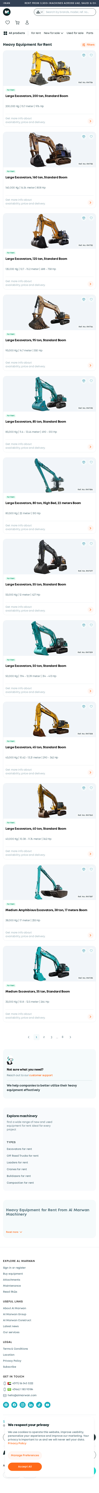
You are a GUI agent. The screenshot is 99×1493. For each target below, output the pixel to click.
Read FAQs (10, 1292)
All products (14, 33)
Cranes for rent (17, 1169)
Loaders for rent (17, 1163)
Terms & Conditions (15, 1349)
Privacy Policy (17, 1443)
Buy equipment (13, 1274)
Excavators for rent (19, 1149)
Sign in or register (14, 1268)
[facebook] (14, 1405)
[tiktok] (39, 1405)
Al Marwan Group (14, 1314)
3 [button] (51, 1036)
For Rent (10, 90)
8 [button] (62, 1036)
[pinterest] (6, 1405)
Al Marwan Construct (17, 1320)
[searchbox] (70, 12)
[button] (39, 12)
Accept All (25, 1467)
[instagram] (23, 1405)
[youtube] (47, 1405)
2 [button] (44, 1036)
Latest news (11, 1326)
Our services (11, 1332)
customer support (41, 1075)
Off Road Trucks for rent (22, 1156)
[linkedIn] (31, 1405)
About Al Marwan (14, 1308)
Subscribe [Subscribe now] (9, 1367)
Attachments (11, 1280)
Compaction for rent (20, 1183)
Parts (89, 33)
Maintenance (12, 1286)
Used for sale (75, 33)
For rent (36, 33)
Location (8, 1355)
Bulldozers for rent (19, 1176)
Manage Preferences (25, 1455)
